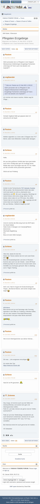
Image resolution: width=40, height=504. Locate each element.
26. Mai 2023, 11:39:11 (9, 282)
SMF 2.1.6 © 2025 (15, 500)
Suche (5, 446)
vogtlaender (10, 77)
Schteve (8, 150)
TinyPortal (4, 498)
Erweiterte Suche (20, 459)
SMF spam (13, 486)
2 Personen (6, 208)
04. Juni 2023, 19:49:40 (9, 334)
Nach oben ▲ (34, 498)
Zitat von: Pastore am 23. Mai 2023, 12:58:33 (19, 85)
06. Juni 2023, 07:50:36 (9, 378)
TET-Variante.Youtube (28, 188)
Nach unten (6, 49)
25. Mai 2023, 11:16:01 (9, 132)
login (35, 468)
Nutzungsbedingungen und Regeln (21, 498)
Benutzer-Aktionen (31, 49)
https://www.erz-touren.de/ (11, 365)
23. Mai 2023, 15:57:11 (9, 80)
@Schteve (6, 307)
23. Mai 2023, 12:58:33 (9, 57)
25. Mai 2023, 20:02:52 (9, 219)
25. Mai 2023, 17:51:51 (9, 184)
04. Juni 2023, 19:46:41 (9, 303)
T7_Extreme (10, 395)
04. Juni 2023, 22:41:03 (9, 355)
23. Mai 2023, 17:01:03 (9, 112)
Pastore (8, 55)
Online (5, 29)
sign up (6, 470)
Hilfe (10, 498)
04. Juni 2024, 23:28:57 (9, 398)
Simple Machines (25, 500)
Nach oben (5, 440)
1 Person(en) (6, 239)
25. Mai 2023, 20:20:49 (9, 249)
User (4, 464)
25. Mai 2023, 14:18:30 (9, 153)
